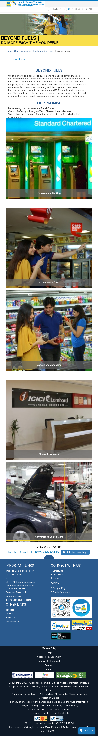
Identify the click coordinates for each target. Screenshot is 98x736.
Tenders (10, 609)
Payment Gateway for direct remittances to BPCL (20, 587)
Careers (10, 613)
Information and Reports (18, 599)
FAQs (49, 669)
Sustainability (12, 621)
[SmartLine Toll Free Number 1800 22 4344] (60, 625)
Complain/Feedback (16, 592)
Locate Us (58, 578)
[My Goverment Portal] (44, 675)
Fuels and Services (43, 51)
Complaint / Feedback (49, 661)
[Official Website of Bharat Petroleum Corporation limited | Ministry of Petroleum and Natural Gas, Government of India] (26, 4)
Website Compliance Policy (20, 570)
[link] (72, 9)
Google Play (59, 588)
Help (49, 652)
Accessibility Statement (49, 656)
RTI (7, 578)
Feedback (58, 574)
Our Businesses (22, 51)
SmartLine (58, 570)
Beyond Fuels (62, 51)
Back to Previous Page (75, 552)
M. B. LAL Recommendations (21, 582)
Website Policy (49, 648)
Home (9, 51)
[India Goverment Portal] (22, 675)
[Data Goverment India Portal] (71, 675)
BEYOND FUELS (18, 38)
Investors (10, 617)
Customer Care (14, 596)
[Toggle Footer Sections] (49, 560)
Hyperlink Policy (14, 574)
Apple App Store (61, 592)
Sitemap (49, 665)
